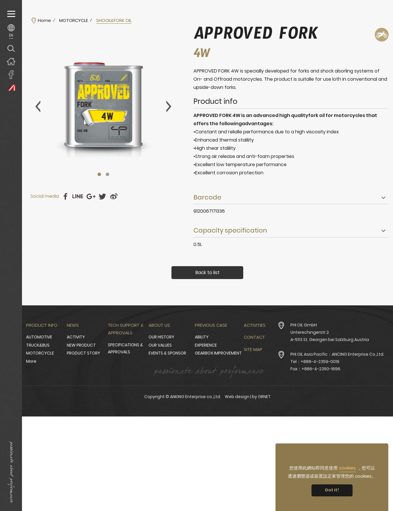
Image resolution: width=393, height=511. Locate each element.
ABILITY (202, 337)
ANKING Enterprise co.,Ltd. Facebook (11, 74)
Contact (254, 337)
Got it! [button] (332, 490)
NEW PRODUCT (81, 345)
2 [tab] (107, 174)
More (31, 361)
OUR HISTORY (161, 337)
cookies (347, 468)
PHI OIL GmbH (303, 325)
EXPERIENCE (206, 345)
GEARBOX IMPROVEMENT (218, 353)
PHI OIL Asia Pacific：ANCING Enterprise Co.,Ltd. (337, 354)
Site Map (253, 349)
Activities (255, 325)
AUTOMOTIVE (39, 337)
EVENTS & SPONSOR (167, 353)
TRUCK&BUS (38, 345)
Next (168, 106)
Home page (11, 61)
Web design (237, 397)
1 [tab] (99, 174)
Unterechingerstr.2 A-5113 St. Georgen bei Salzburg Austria (329, 336)
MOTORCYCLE (73, 20)
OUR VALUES (160, 345)
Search (11, 48)
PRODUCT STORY (83, 353)
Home (44, 20)
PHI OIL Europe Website (11, 87)
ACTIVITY (76, 337)
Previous (37, 106)
